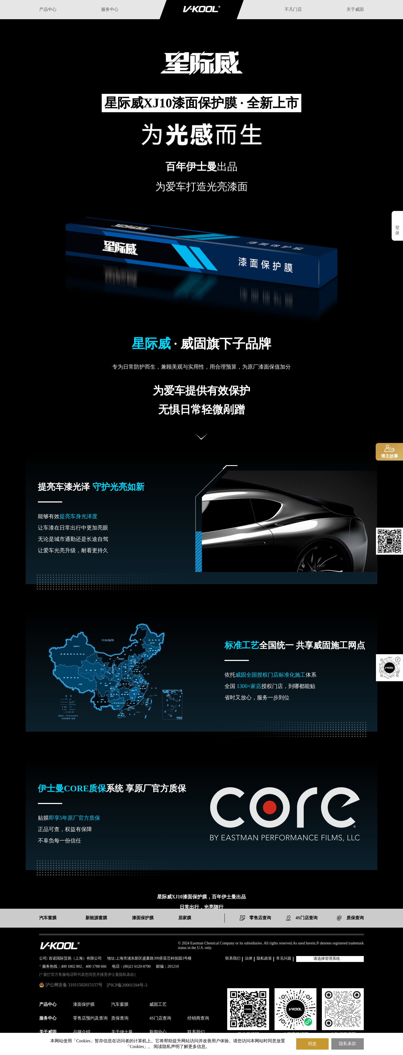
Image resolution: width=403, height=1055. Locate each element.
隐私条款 (347, 1043)
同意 (312, 1043)
